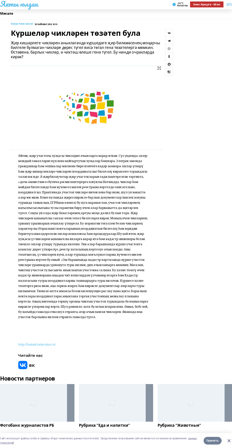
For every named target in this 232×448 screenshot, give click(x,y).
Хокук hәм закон (22, 23)
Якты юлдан (19, 4)
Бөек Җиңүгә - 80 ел (206, 4)
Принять (213, 440)
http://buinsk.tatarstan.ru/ (37, 344)
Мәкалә (6, 13)
